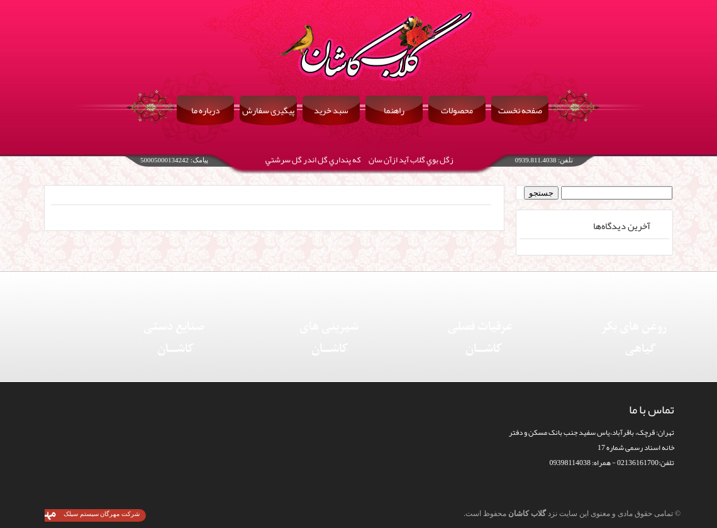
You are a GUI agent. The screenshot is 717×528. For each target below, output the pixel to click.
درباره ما (205, 110)
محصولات (457, 110)
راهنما (394, 110)
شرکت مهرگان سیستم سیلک (102, 513)
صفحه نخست (520, 110)
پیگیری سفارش (268, 110)
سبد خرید (331, 110)
